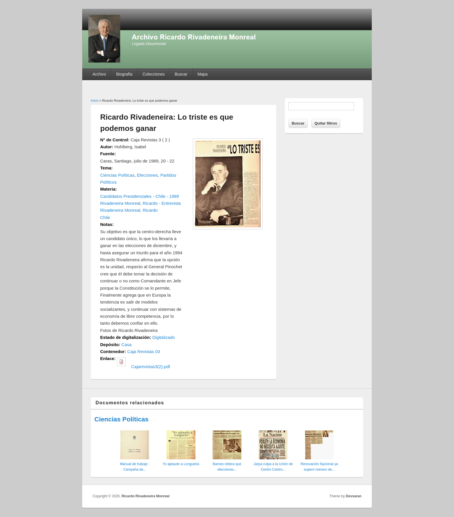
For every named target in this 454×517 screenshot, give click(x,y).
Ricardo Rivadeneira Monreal (145, 496)
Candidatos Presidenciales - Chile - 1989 (139, 196)
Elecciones (147, 175)
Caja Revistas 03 (143, 351)
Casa (126, 344)
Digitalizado (163, 337)
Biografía (124, 74)
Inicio (94, 100)
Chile (105, 217)
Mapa (202, 74)
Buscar (181, 74)
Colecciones (153, 74)
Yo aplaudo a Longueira (180, 464)
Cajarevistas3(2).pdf (150, 366)
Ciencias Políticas (117, 175)
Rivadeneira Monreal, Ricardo (129, 210)
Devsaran (353, 496)
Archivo (99, 74)
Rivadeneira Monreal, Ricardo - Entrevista (140, 203)
